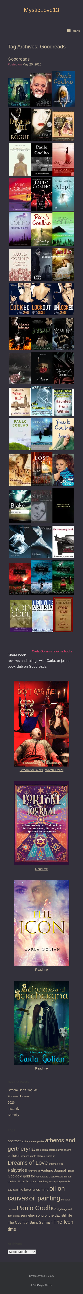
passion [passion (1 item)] (12, 1209)
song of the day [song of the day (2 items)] (48, 1215)
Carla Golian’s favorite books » (53, 651)
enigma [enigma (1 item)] (52, 1163)
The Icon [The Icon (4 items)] (63, 1222)
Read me (41, 869)
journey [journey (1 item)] (53, 1181)
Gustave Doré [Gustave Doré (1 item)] (56, 1176)
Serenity (13, 1115)
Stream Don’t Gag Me (23, 1090)
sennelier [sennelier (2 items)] (27, 1215)
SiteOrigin (38, 1285)
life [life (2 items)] (21, 1189)
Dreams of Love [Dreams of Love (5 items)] (28, 1163)
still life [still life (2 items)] (66, 1215)
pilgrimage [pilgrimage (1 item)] (62, 1209)
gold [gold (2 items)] (18, 1176)
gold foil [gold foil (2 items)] (29, 1176)
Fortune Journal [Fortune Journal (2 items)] (53, 1170)
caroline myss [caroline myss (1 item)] (56, 1149)
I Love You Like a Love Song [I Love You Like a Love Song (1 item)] (33, 1181)
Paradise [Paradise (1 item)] (65, 1199)
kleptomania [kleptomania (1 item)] (63, 1181)
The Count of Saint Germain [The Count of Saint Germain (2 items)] (30, 1222)
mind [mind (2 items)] (44, 1189)
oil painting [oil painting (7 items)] (44, 1198)
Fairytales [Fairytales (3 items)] (17, 1170)
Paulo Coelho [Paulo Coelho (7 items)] (36, 1208)
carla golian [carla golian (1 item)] (42, 1149)
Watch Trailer (54, 770)
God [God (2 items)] (11, 1176)
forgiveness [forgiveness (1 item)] (34, 1170)
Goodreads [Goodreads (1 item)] (42, 1176)
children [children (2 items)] (14, 1156)
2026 (11, 1102)
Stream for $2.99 (31, 770)
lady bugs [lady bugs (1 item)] (13, 1190)
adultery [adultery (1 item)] (25, 1141)
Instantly (13, 1108)
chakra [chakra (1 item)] (67, 1149)
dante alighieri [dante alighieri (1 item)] (37, 1156)
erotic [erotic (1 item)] (60, 1163)
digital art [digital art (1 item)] (50, 1156)
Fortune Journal (18, 1096)
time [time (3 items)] (12, 1229)
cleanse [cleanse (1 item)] (25, 1156)
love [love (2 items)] (27, 1189)
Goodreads (19, 59)
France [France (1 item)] (70, 1170)
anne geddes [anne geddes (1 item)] (37, 1141)
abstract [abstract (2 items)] (14, 1141)
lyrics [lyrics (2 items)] (36, 1189)
